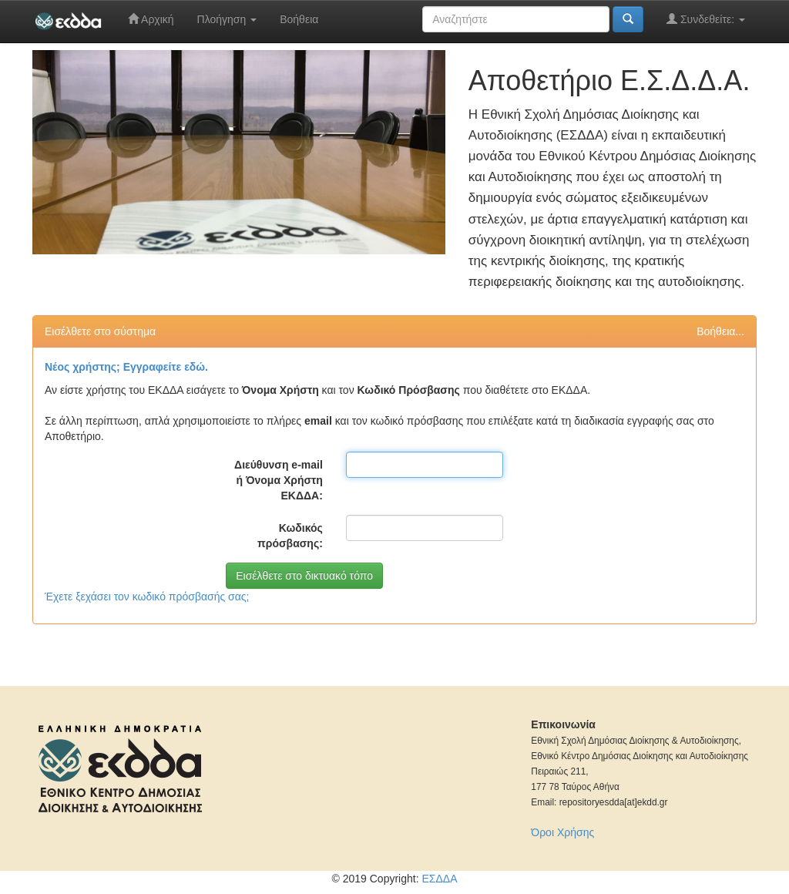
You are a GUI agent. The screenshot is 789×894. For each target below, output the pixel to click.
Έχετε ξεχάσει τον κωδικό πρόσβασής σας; (147, 596)
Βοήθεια (299, 19)
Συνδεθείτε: (705, 18)
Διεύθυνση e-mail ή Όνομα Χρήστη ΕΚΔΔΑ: (278, 480)
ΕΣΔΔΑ (439, 878)
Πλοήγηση (227, 19)
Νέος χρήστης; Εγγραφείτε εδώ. (126, 367)
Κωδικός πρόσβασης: (290, 536)
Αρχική (151, 18)
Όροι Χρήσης (562, 832)
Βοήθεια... (720, 331)
